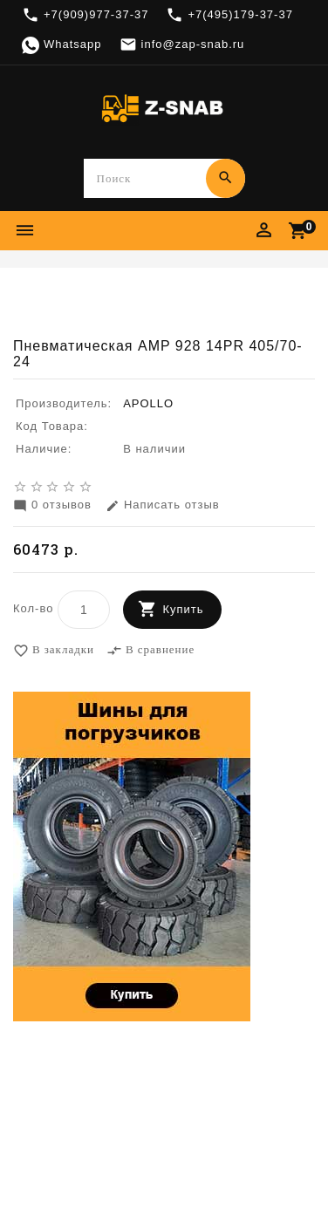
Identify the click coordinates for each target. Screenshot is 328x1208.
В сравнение (150, 651)
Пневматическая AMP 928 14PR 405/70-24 (164, 310)
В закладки (53, 651)
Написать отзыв (163, 506)
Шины (172, 293)
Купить (182, 610)
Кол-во (33, 609)
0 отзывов (52, 506)
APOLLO (148, 404)
